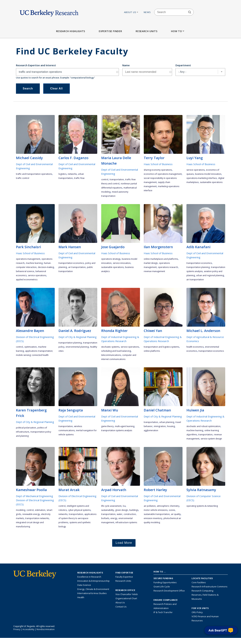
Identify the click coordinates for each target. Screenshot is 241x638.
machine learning (34, 263)
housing (171, 426)
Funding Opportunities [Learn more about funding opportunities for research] (165, 582)
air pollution (150, 505)
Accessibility (28, 629)
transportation (117, 179)
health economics (195, 346)
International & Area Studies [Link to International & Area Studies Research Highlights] (92, 593)
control (104, 179)
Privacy (16, 629)
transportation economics (71, 263)
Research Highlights (70, 31)
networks (72, 174)
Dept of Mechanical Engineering (34, 496)
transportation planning (198, 267)
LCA (124, 505)
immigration (160, 426)
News (147, 12)
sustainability (107, 510)
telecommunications (111, 355)
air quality (176, 514)
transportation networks (37, 518)
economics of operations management (163, 174)
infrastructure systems (126, 522)
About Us (131, 12)
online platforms (152, 350)
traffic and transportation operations (34, 174)
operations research (168, 267)
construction (130, 514)
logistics (62, 174)
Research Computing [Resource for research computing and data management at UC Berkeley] (202, 590)
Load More (124, 542)
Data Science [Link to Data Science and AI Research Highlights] (84, 585)
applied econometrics (26, 279)
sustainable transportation (157, 514)
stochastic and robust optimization (203, 426)
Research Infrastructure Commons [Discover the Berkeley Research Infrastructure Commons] (209, 586)
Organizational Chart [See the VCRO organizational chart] (126, 598)
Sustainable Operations (211, 182)
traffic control (22, 178)
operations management (28, 258)
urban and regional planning (210, 275)
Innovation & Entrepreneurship (93, 580)
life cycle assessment (111, 505)
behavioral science (25, 271)
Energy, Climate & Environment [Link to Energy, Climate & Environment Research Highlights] (93, 589)
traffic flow (79, 178)
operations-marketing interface (201, 178)
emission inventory (153, 518)
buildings (133, 510)
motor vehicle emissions (155, 510)
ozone (172, 510)
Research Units (146, 31)
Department (183, 65)
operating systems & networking (202, 505)
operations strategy (110, 258)
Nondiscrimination (46, 629)
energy (113, 518)
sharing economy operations (158, 169)
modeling (20, 510)
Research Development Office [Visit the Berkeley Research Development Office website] (169, 590)
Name (126, 65)
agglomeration (151, 430)
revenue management (154, 271)
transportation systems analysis (116, 430)
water (119, 514)
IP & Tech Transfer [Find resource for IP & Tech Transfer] (163, 612)
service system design (211, 438)
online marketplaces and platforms (161, 258)
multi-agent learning (124, 426)
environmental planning (77, 346)
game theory (107, 426)
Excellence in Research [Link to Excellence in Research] (89, 576)
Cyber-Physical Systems (79, 510)
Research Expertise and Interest (36, 65)
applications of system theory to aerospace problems (77, 518)
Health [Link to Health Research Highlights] (80, 597)
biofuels (105, 518)
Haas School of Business (158, 164)
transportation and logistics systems (161, 346)
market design (151, 263)
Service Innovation (122, 263)
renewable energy (31, 514)
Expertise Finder (110, 31)
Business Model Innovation (208, 174)
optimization (30, 346)
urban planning (166, 422)
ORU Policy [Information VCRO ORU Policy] (197, 612)
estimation (40, 510)
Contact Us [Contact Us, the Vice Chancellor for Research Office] (121, 606)
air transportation (77, 267)
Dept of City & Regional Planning (77, 337)
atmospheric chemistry (168, 505)
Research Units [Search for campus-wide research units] (123, 580)
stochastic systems (110, 346)
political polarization (26, 427)
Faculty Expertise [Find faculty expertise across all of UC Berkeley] (124, 576)
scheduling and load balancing (116, 350)
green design (121, 510)
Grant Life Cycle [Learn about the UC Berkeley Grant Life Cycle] (162, 586)
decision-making (46, 267)
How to (178, 31)
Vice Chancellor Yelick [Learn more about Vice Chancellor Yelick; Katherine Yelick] (126, 594)
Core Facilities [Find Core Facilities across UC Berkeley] (199, 582)
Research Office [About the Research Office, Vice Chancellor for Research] (125, 590)
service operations (195, 169)
